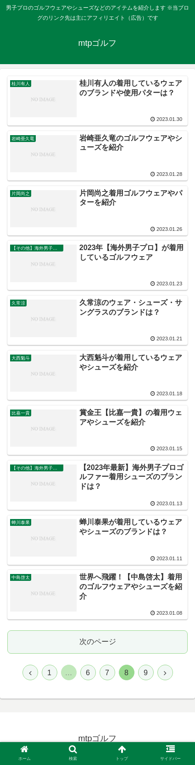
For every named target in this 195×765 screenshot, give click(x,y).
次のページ (97, 641)
